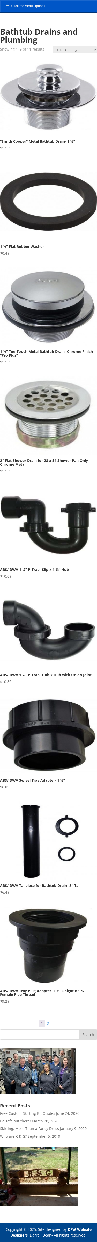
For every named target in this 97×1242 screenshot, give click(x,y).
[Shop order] (75, 49)
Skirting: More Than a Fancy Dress (29, 1128)
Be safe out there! (15, 1120)
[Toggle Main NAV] (48, 6)
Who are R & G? (13, 1136)
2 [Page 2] (48, 1023)
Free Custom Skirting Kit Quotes (27, 1113)
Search (88, 1034)
